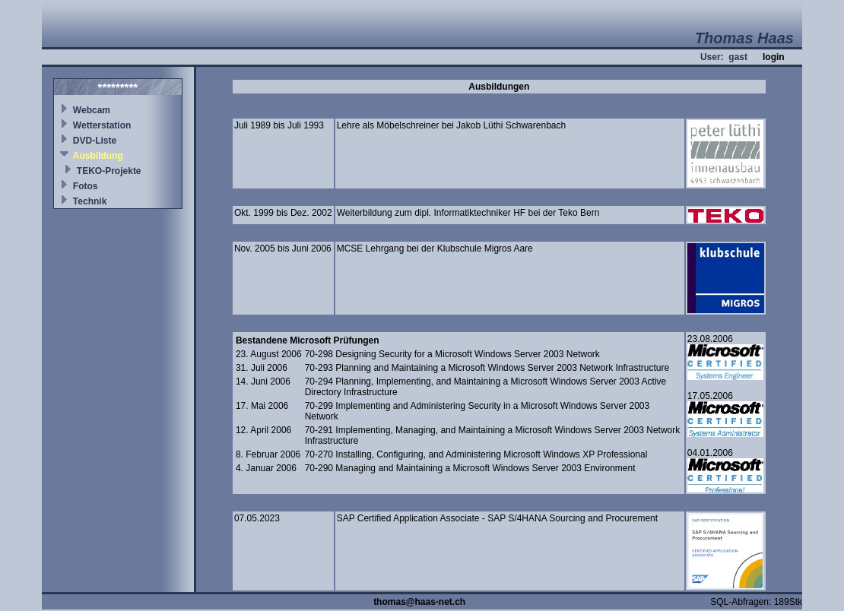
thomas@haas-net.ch (419, 602)
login (774, 57)
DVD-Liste (94, 140)
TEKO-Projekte (109, 171)
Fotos (85, 186)
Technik (89, 201)
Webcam (91, 110)
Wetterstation (102, 125)
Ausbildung (98, 155)
